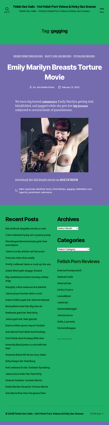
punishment (34, 196)
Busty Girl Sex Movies (58, 60)
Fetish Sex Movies (85, 60)
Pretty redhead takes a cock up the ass (28, 267)
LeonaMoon (64, 306)
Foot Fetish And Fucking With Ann (24, 341)
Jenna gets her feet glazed (21, 322)
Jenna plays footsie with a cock (23, 297)
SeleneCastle (65, 287)
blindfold (41, 192)
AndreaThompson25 (69, 281)
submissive (46, 196)
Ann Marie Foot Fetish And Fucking (25, 335)
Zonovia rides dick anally (20, 261)
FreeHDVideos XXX (64, 349)
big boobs (31, 192)
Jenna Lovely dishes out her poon (24, 255)
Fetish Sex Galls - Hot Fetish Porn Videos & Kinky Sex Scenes (54, 8)
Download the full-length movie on (48, 183)
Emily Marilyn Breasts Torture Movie (54, 75)
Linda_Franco (65, 300)
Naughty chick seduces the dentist (25, 290)
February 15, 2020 (71, 91)
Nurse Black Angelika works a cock (25, 232)
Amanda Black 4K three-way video (25, 358)
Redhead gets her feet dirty (21, 316)
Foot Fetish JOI (59, 349)
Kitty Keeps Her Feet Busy (20, 364)
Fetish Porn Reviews (71, 268)
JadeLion (62, 313)
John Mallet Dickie (45, 91)
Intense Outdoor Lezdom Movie (23, 384)
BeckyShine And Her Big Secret (23, 310)
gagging (72, 192)
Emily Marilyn (59, 192)
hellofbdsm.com (85, 192)
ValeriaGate (64, 293)
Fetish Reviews (70, 349)
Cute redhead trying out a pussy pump (28, 238)
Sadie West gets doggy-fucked (23, 274)
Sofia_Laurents (66, 332)
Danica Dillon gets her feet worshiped (27, 303)
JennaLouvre (65, 325)
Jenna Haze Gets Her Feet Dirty (23, 377)
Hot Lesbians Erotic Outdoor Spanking (27, 371)
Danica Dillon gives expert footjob (25, 329)
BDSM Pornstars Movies (27, 60)
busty (49, 192)
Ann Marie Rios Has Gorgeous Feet (25, 396)
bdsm (22, 192)
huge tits (23, 196)
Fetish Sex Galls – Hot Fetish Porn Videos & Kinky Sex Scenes (50, 417)
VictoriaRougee (66, 338)
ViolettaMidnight (67, 319)
